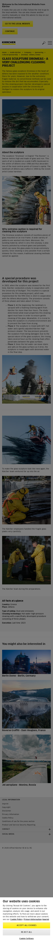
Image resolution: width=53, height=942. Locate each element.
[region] (26, 919)
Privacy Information (33, 919)
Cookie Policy (16, 919)
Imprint (45, 919)
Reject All (26, 932)
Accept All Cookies (26, 925)
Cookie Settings (26, 939)
